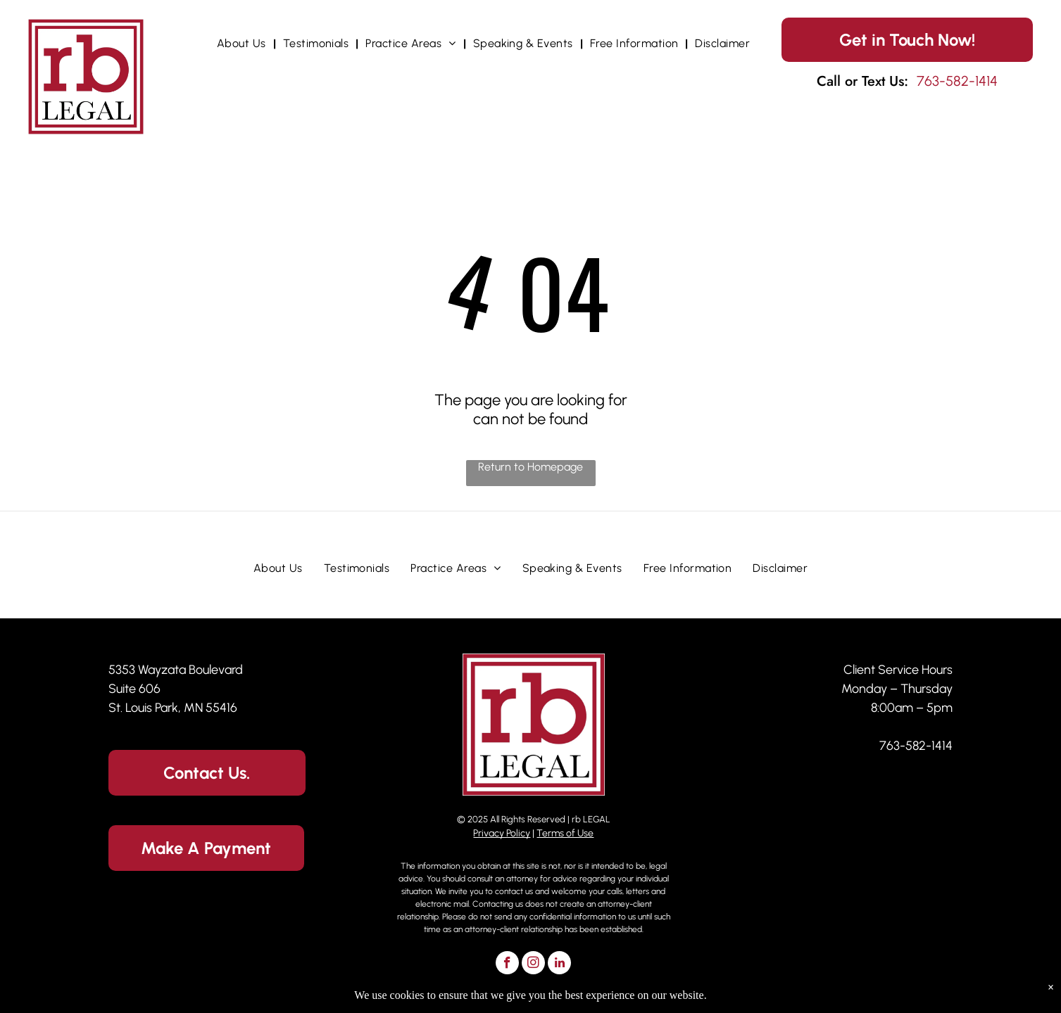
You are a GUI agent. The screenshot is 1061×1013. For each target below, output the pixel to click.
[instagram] (533, 964)
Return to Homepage (530, 466)
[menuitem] (243, 43)
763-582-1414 (916, 745)
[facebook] (507, 964)
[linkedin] (559, 964)
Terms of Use (565, 833)
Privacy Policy (501, 833)
